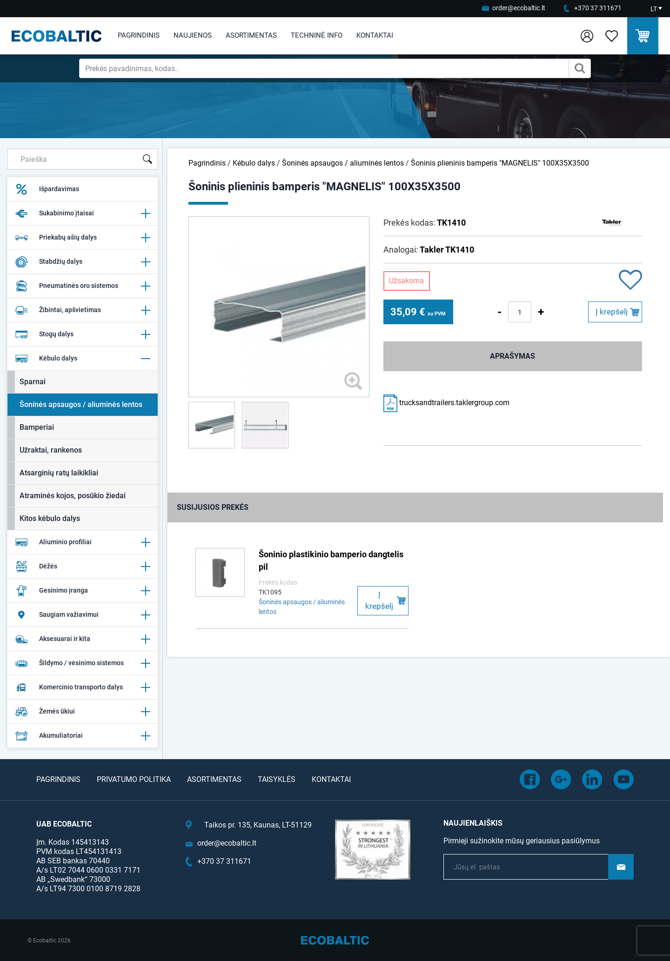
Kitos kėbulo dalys (50, 518)
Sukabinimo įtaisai (82, 213)
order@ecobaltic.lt (518, 8)
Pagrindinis (139, 35)
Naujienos (193, 35)
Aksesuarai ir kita (82, 639)
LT (653, 9)
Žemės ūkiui (82, 711)
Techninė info (316, 35)
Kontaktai (374, 35)
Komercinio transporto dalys (82, 687)
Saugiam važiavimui (82, 615)
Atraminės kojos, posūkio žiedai (73, 495)
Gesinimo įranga (82, 590)
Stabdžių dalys (82, 261)
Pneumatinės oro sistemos (82, 286)
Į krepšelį (612, 311)
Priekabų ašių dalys (82, 237)
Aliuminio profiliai (82, 542)
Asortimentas (251, 35)
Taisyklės (276, 779)
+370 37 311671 (598, 8)
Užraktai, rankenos (51, 450)
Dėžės (82, 566)
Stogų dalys (82, 334)
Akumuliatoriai (82, 735)
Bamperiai (37, 427)
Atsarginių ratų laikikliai (59, 472)
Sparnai (33, 381)
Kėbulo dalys (82, 358)
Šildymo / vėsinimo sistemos (82, 663)
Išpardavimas (47, 189)
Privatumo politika (134, 779)
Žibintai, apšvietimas (82, 310)
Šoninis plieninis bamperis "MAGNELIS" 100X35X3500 (500, 163)
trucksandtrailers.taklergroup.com (446, 402)
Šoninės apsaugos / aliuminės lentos (81, 404)
